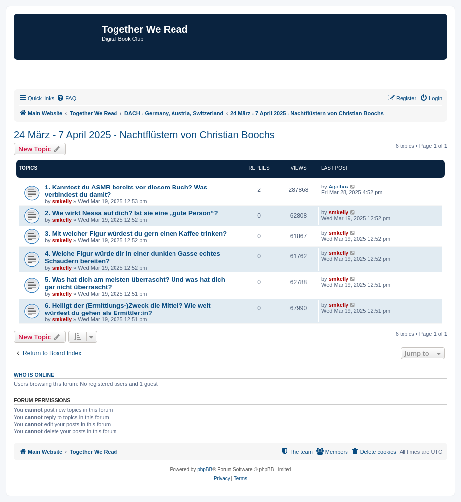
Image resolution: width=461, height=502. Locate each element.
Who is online (34, 374)
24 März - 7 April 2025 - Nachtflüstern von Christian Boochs (144, 134)
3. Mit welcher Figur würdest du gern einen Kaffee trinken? (136, 233)
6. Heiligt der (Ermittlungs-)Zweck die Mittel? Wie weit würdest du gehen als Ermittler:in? (128, 309)
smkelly (62, 201)
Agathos (338, 186)
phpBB (204, 469)
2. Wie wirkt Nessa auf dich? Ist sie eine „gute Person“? (131, 213)
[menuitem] (66, 98)
